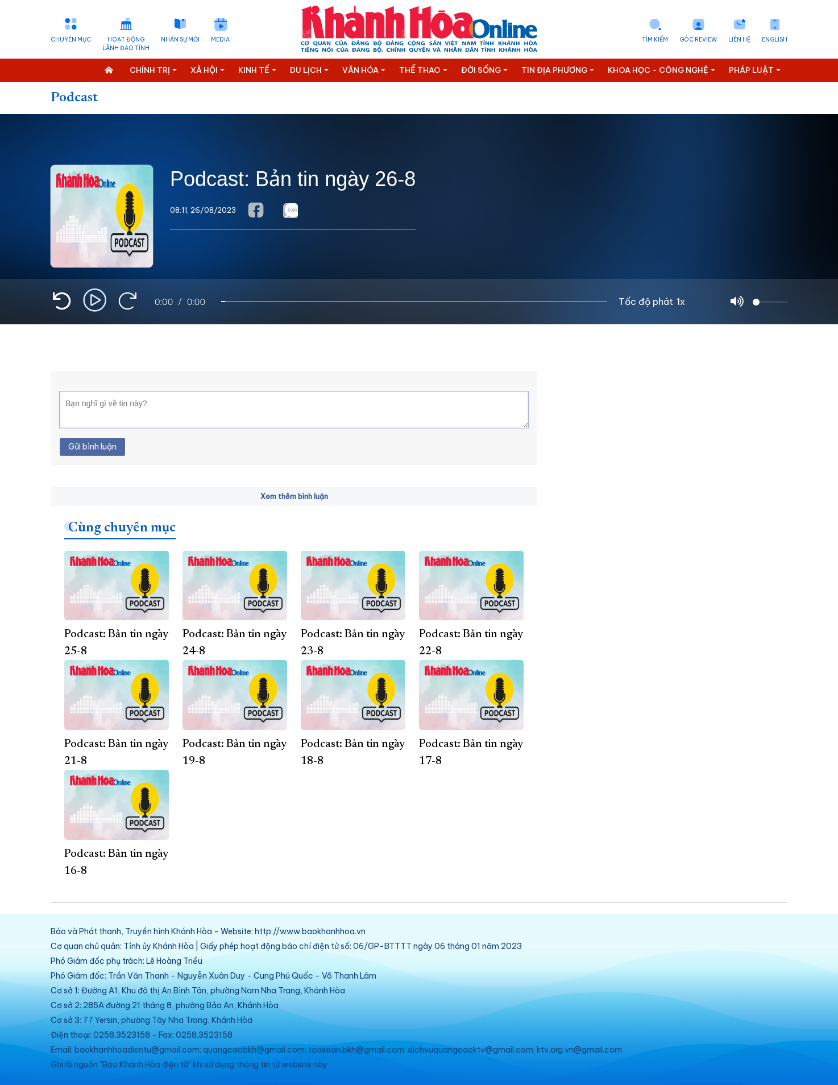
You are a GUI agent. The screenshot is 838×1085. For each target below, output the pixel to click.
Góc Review (698, 39)
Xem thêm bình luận (294, 496)
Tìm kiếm (655, 39)
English (774, 39)
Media (220, 39)
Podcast (74, 98)
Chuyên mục (71, 39)
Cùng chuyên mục (122, 528)
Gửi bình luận (92, 447)
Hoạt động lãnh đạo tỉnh (126, 44)
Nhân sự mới (180, 39)
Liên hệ (739, 39)
